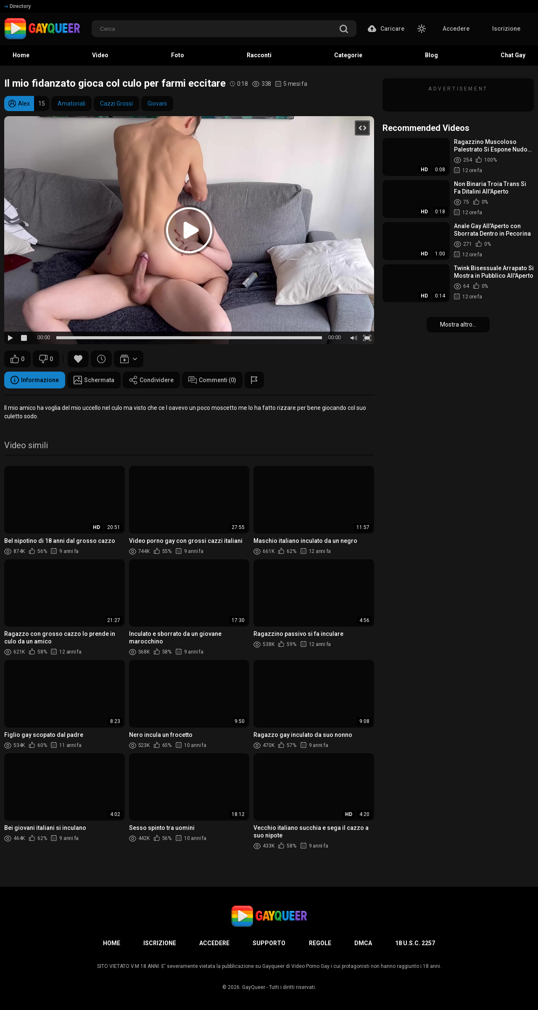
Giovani (157, 103)
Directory (17, 6)
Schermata (94, 380)
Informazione (35, 380)
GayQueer (253, 987)
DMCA (363, 943)
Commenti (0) (212, 380)
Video (100, 55)
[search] (344, 30)
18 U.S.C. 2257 (415, 943)
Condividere (151, 380)
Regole (320, 943)
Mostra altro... (458, 324)
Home (21, 55)
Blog (431, 55)
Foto (177, 55)
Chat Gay (513, 55)
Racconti (259, 55)
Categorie (348, 55)
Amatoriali (71, 103)
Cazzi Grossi (116, 103)
